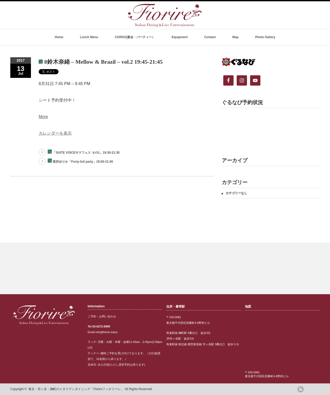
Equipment (180, 37)
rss (301, 389)
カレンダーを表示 (55, 133)
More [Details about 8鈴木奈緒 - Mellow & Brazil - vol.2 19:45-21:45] (43, 116)
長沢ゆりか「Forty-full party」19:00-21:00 (80, 161)
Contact (210, 37)
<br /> (268, 129)
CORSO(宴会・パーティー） (135, 37)
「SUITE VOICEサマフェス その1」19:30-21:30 (84, 152)
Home (59, 37)
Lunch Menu (89, 37)
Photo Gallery (265, 37)
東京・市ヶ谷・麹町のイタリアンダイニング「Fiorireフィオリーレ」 (76, 389)
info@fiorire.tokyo (107, 332)
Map (235, 37)
